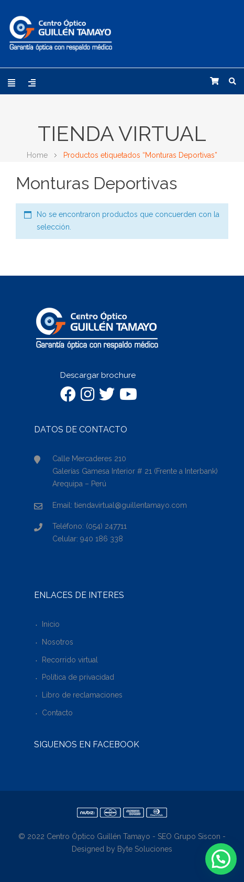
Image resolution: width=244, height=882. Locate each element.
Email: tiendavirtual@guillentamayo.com (119, 505)
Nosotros (57, 642)
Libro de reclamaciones (82, 695)
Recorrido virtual (70, 660)
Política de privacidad (78, 677)
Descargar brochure (98, 375)
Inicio (51, 624)
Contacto (57, 713)
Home (37, 155)
